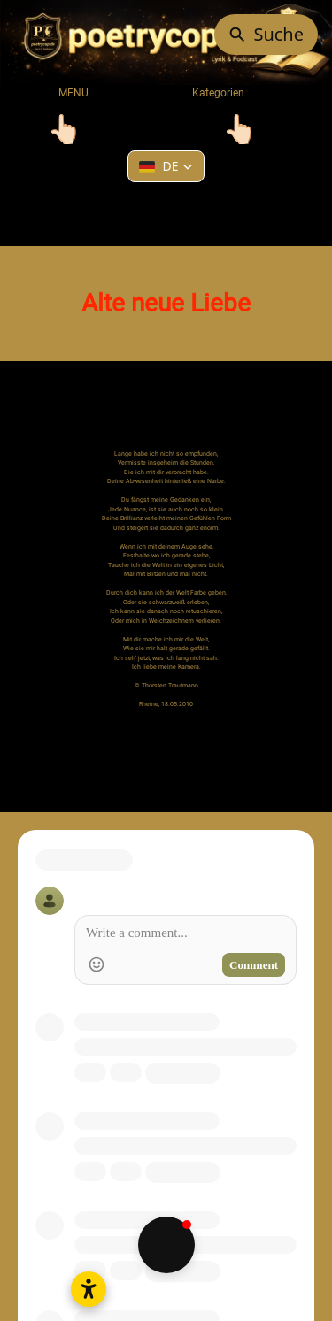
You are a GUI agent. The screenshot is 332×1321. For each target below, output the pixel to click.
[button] (165, 166)
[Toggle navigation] (64, 129)
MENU (73, 93)
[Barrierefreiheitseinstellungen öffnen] (88, 1289)
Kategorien (206, 93)
